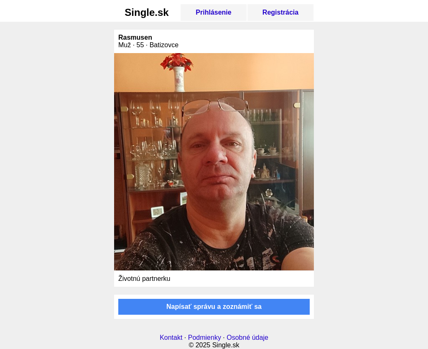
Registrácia (280, 12)
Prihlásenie (213, 12)
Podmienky (204, 337)
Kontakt (171, 337)
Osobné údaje (247, 337)
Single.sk (146, 12)
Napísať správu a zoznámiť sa (214, 306)
